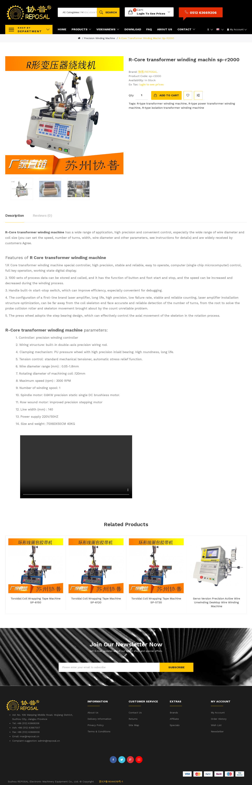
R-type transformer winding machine (162, 103)
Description (14, 215)
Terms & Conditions (99, 731)
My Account (218, 712)
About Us (93, 712)
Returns (133, 718)
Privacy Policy (96, 724)
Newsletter (217, 731)
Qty (131, 94)
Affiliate (174, 718)
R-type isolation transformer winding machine (173, 107)
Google (130, 759)
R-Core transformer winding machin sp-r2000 (146, 37)
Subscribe (176, 666)
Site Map (134, 724)
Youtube (138, 759)
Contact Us (135, 712)
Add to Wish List (187, 94)
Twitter (121, 759)
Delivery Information (99, 718)
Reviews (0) (42, 215)
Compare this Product (198, 94)
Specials (175, 724)
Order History (218, 718)
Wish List (216, 724)
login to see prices (175, 13)
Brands (174, 712)
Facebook (113, 759)
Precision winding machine (99, 37)
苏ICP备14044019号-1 (111, 781)
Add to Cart (169, 94)
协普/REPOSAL (148, 71)
